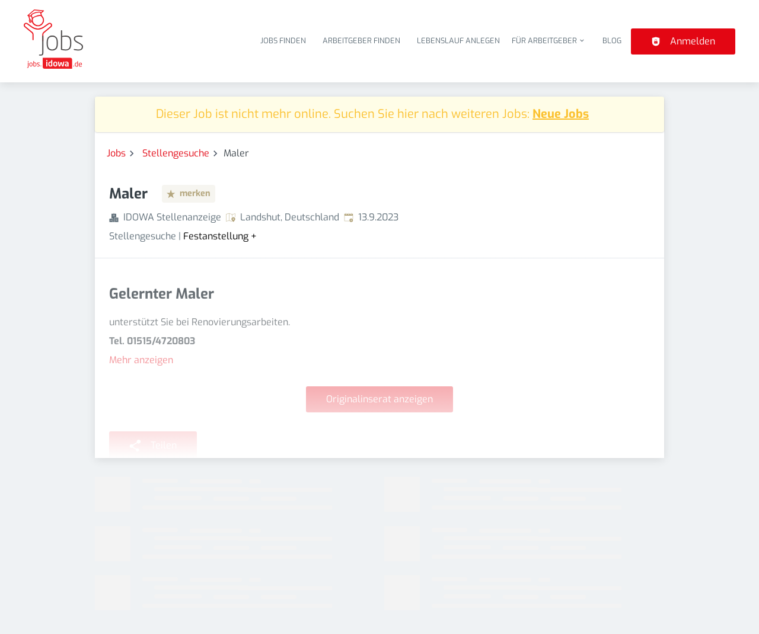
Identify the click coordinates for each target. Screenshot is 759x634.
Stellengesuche (175, 153)
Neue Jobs (560, 114)
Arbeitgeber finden (361, 41)
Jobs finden (283, 41)
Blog (611, 41)
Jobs (116, 153)
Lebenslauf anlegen (458, 41)
